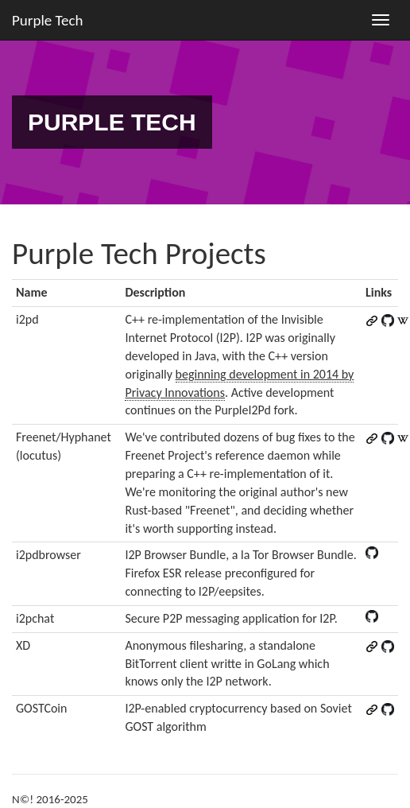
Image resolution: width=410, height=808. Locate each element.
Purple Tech (47, 20)
